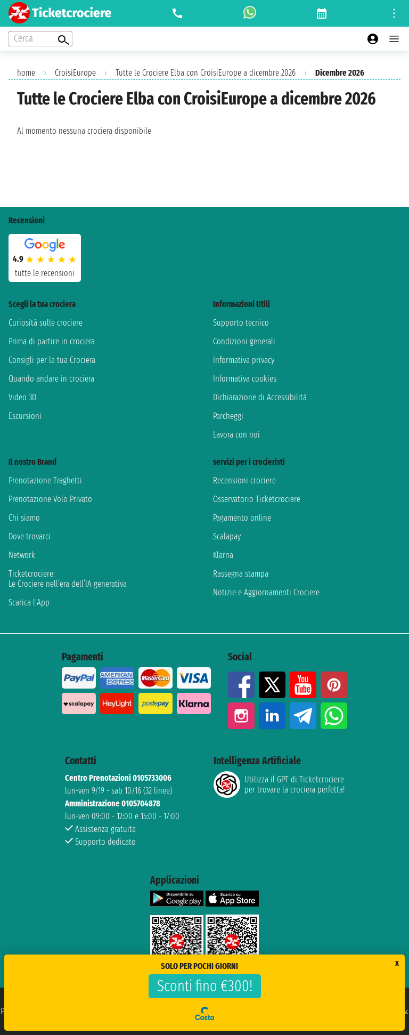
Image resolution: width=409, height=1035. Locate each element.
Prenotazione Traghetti (45, 480)
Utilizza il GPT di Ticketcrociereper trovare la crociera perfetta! (279, 784)
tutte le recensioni (45, 273)
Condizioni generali (244, 341)
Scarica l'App (29, 602)
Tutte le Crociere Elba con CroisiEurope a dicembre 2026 (206, 73)
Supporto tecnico (241, 323)
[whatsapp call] (249, 13)
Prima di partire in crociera (52, 341)
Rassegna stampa (240, 574)
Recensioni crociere (244, 480)
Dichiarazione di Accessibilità (260, 397)
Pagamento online (242, 518)
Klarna (223, 555)
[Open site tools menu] (394, 13)
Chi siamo (24, 518)
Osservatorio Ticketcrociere (256, 499)
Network (22, 555)
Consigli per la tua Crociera (52, 360)
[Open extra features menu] (40, 38)
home (26, 73)
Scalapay (227, 536)
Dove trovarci (30, 536)
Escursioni (25, 416)
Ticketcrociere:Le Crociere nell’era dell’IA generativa (68, 579)
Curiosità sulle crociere (46, 323)
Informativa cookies (244, 379)
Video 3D (22, 397)
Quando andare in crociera (51, 379)
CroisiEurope (75, 73)
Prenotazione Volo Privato (50, 499)
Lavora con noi (236, 435)
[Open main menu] (394, 39)
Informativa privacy (243, 360)
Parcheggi (228, 416)
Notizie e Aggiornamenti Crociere (266, 592)
